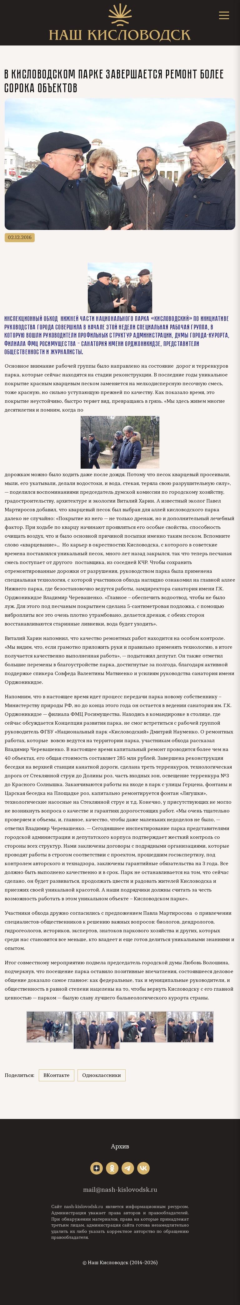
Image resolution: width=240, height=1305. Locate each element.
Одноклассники (101, 1075)
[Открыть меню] (224, 15)
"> (96, 1168)
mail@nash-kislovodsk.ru (120, 1190)
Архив (120, 1146)
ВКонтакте (56, 1075)
